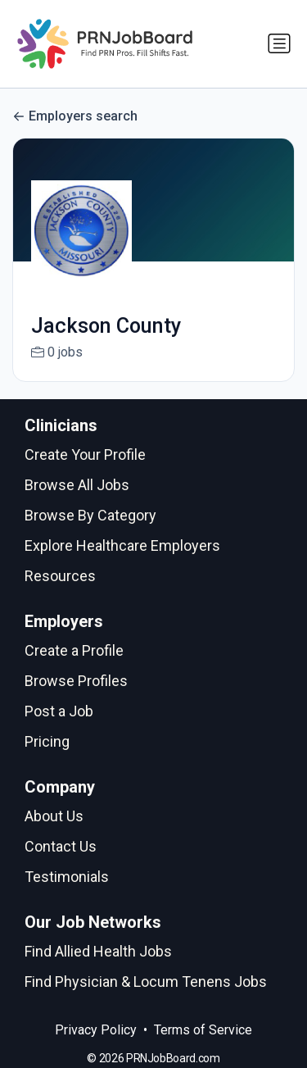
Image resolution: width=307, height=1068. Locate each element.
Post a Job (59, 711)
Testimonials (67, 876)
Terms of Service (203, 1030)
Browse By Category (90, 515)
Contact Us (61, 846)
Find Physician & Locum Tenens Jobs (146, 981)
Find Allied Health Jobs (98, 951)
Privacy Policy (96, 1030)
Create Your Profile (85, 454)
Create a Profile (74, 650)
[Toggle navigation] (279, 43)
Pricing (47, 741)
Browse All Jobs (77, 484)
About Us (54, 816)
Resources (60, 575)
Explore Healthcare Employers (122, 545)
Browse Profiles (76, 680)
